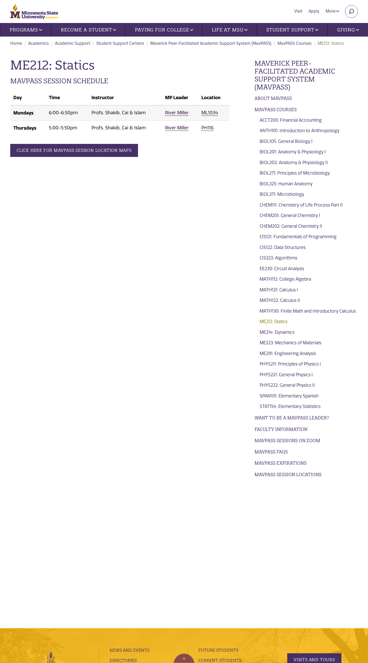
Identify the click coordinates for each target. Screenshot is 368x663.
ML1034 (209, 113)
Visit (298, 11)
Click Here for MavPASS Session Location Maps (74, 150)
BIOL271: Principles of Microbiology (295, 173)
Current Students (219, 518)
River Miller (177, 113)
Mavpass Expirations (280, 463)
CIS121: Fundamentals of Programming (298, 236)
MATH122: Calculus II (280, 300)
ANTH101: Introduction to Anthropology (299, 130)
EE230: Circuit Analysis (282, 268)
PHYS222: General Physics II (287, 385)
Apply (313, 11)
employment (125, 559)
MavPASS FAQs (271, 451)
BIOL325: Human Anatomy (286, 183)
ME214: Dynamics (277, 332)
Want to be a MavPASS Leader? (292, 417)
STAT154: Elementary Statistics (290, 406)
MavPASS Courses (295, 43)
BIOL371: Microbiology (282, 194)
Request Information (317, 539)
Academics (38, 43)
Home (16, 43)
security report (134, 615)
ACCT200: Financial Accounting (291, 120)
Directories (123, 518)
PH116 (207, 128)
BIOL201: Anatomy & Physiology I (293, 151)
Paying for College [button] (164, 30)
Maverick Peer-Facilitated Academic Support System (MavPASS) (210, 43)
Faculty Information (281, 429)
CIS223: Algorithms (278, 257)
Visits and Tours (314, 517)
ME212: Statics (274, 321)
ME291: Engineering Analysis (288, 353)
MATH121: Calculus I (279, 289)
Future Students (218, 508)
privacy (111, 615)
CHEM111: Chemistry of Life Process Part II (301, 205)
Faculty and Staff (219, 544)
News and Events (130, 508)
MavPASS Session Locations (288, 474)
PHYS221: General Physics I (286, 374)
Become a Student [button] (88, 30)
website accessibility (170, 615)
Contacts (121, 538)
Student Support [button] (292, 30)
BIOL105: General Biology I (286, 141)
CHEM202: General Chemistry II (291, 226)
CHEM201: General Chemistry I (290, 215)
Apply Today (309, 560)
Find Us (118, 528)
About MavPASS (273, 98)
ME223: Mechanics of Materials (290, 342)
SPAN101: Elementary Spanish (289, 395)
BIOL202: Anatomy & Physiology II (294, 162)
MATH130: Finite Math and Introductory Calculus (308, 311)
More (332, 11)
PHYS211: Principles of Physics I (290, 364)
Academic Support (72, 43)
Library (118, 548)
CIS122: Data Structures (283, 247)
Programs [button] (26, 30)
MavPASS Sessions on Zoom (287, 440)
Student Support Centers (120, 43)
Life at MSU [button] (230, 30)
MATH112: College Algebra (285, 279)
